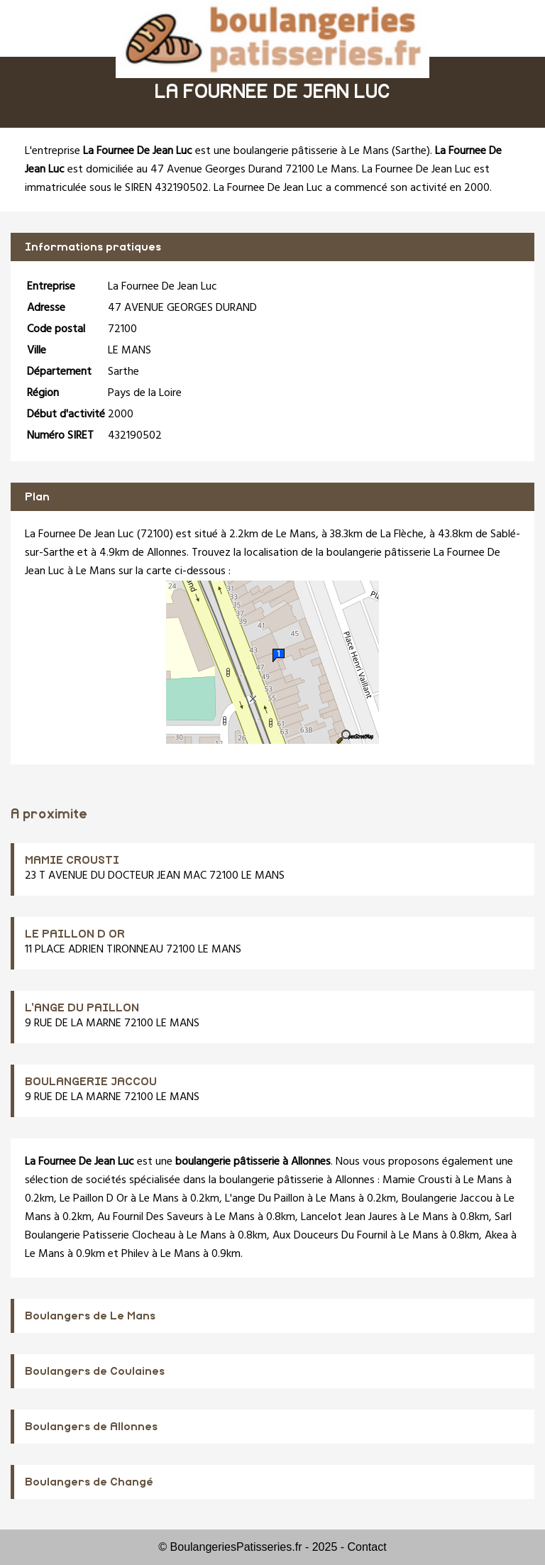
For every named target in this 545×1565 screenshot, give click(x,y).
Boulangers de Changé (89, 1482)
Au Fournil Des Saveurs (150, 1217)
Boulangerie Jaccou (447, 1199)
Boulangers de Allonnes (91, 1426)
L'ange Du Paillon (264, 1199)
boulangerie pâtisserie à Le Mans (311, 151)
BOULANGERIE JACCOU (91, 1081)
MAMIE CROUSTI (72, 860)
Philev (135, 1254)
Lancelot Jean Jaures (349, 1217)
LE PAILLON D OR (75, 934)
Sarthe (410, 151)
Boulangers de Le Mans (90, 1316)
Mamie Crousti (417, 1180)
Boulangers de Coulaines (95, 1371)
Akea (496, 1235)
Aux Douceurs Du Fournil (329, 1235)
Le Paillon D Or (94, 1199)
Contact (367, 1547)
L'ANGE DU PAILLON (82, 1008)
